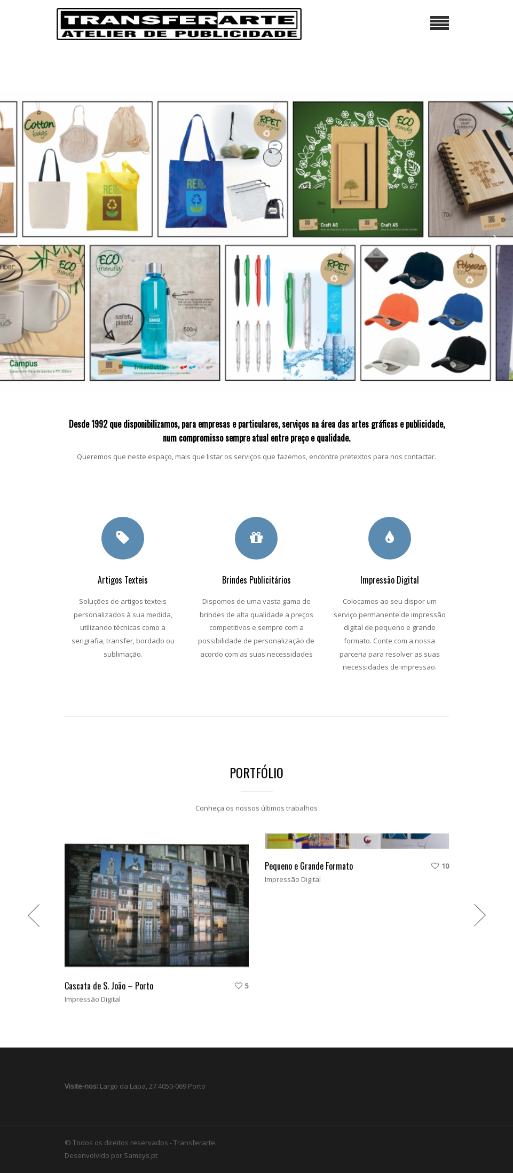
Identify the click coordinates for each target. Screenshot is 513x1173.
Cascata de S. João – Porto (109, 950)
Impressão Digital (93, 964)
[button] (16, 241)
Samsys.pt (140, 1155)
